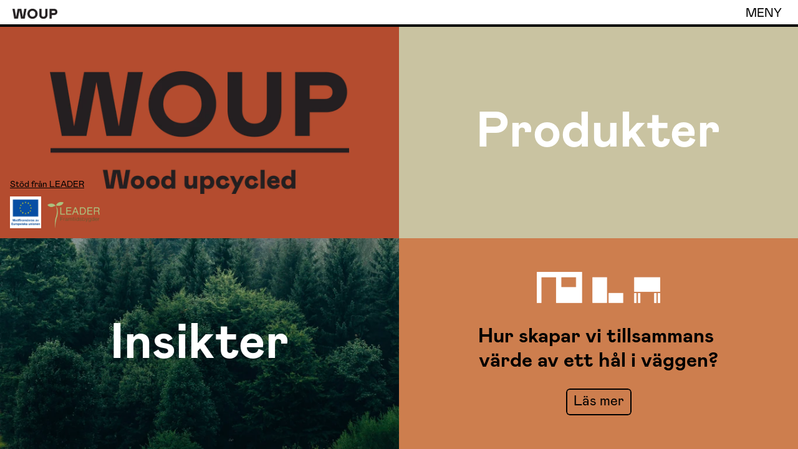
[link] (599, 402)
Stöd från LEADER (47, 184)
